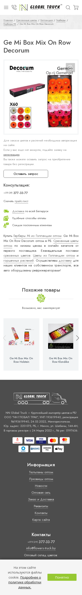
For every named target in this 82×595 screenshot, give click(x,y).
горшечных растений (18, 260)
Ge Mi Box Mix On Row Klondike (60, 360)
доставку (65, 260)
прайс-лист (21, 201)
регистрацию (11, 155)
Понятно (62, 577)
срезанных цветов (16, 255)
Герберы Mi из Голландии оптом (37, 235)
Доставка (18, 211)
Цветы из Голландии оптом (54, 255)
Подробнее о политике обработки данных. (24, 582)
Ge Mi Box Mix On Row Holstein (21, 360)
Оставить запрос (26, 173)
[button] (75, 344)
